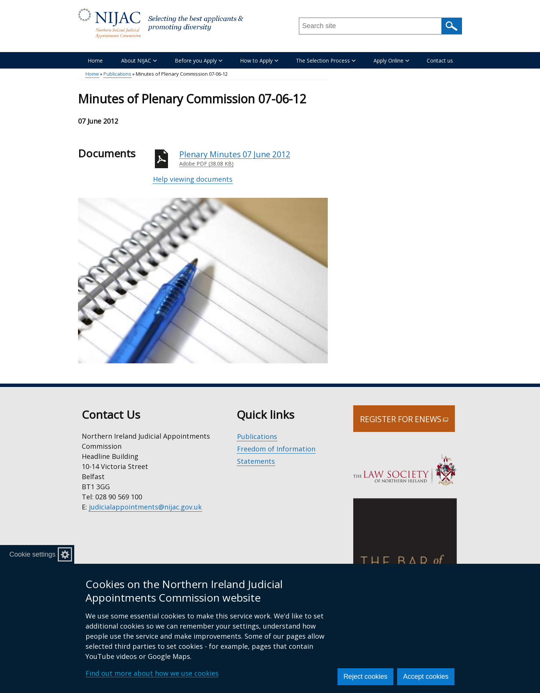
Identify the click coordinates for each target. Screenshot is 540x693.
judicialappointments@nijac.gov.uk (145, 506)
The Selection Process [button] (326, 60)
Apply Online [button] (391, 60)
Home (95, 60)
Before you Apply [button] (198, 60)
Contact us (440, 60)
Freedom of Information (276, 448)
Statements (256, 461)
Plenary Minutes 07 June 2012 (253, 158)
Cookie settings (32, 554)
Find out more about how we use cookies (152, 673)
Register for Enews (407, 423)
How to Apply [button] (259, 60)
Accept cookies (425, 676)
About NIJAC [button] (139, 60)
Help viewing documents (192, 179)
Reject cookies (365, 676)
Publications (117, 73)
